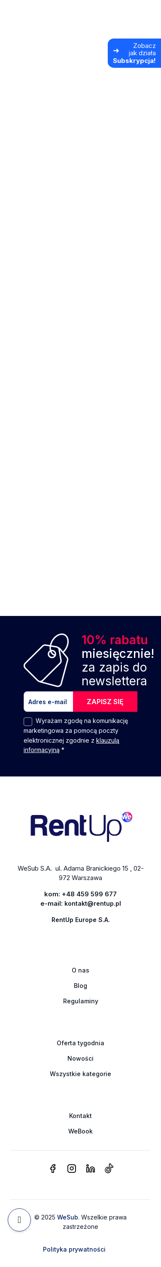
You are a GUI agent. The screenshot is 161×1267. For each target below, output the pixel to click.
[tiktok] (109, 1169)
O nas (80, 970)
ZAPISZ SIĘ (105, 701)
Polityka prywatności (74, 1249)
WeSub (67, 1217)
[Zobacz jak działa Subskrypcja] (134, 53)
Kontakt (80, 1115)
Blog (80, 985)
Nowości (80, 1058)
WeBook (80, 1131)
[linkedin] (90, 1169)
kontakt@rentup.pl (92, 903)
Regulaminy (80, 1001)
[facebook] (53, 1169)
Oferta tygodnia (80, 1043)
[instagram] (71, 1169)
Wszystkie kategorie (80, 1073)
